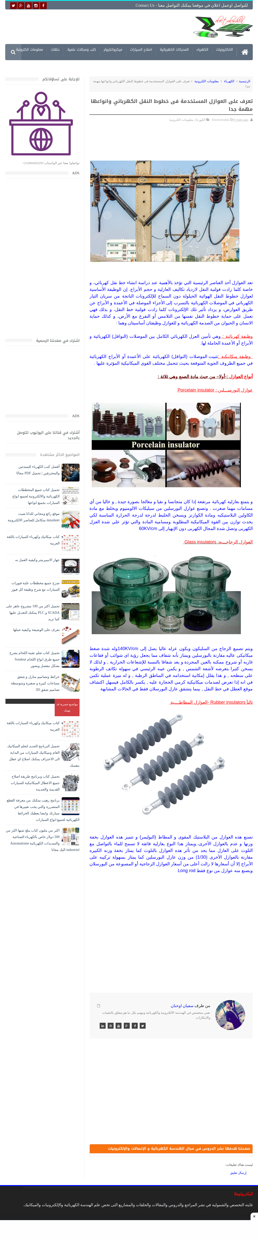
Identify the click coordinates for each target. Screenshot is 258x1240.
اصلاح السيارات (141, 50)
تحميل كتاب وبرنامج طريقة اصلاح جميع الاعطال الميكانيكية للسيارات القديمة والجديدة (35, 783)
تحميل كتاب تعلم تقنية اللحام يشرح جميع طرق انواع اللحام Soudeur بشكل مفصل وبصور (34, 659)
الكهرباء (202, 50)
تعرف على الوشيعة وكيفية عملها (36, 630)
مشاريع (227, 66)
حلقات (55, 50)
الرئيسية (244, 81)
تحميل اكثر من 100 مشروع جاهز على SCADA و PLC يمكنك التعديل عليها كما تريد (33, 612)
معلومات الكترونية (29, 50)
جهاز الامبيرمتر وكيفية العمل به (37, 560)
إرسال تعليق (238, 1173)
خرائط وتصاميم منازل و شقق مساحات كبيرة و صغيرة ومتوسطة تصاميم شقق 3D (35, 683)
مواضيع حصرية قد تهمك (67, 707)
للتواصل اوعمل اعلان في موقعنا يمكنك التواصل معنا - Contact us (191, 5)
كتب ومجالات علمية (81, 50)
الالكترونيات (224, 50)
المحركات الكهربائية (174, 50)
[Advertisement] (107, 26)
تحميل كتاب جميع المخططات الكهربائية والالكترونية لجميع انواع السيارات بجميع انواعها (36, 496)
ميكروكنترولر (113, 50)
